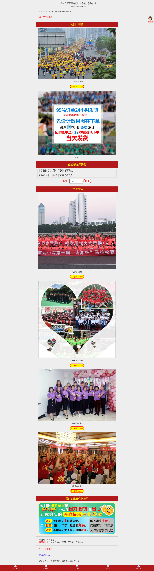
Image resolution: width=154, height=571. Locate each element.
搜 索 (87, 181)
